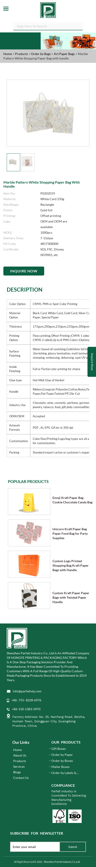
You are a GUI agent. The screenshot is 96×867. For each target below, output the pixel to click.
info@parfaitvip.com (27, 691)
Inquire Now (23, 271)
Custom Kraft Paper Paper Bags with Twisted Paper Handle (70, 597)
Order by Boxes (62, 761)
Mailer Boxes (60, 767)
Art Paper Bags (64, 54)
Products (21, 54)
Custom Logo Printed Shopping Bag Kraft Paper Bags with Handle (70, 565)
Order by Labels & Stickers (63, 773)
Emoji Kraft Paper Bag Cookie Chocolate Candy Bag (72, 500)
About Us (19, 755)
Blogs (17, 772)
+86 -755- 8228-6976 (26, 700)
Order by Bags (41, 54)
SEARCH (83, 27)
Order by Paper (62, 755)
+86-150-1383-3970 (26, 709)
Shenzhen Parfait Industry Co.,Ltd (62, 861)
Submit (72, 847)
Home (7, 54)
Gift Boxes (58, 748)
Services (19, 766)
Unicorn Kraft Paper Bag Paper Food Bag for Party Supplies (70, 533)
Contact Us (21, 778)
